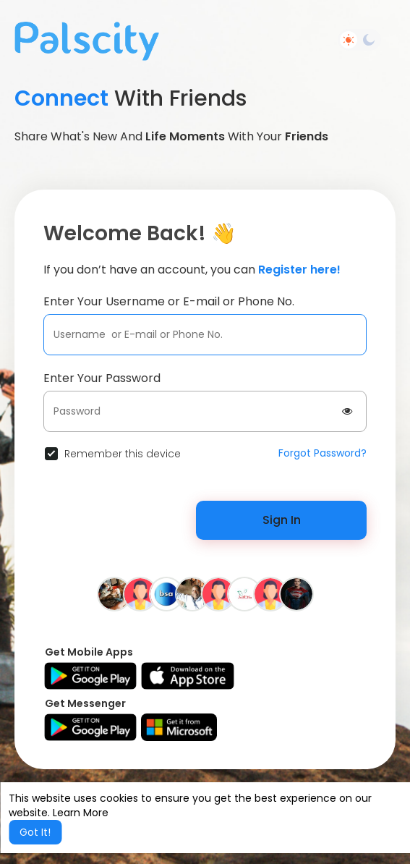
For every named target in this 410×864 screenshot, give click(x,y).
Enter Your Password (102, 378)
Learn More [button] (80, 812)
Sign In (281, 520)
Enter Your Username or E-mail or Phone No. (168, 301)
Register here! (299, 269)
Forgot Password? (322, 453)
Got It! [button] (35, 832)
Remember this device (122, 453)
